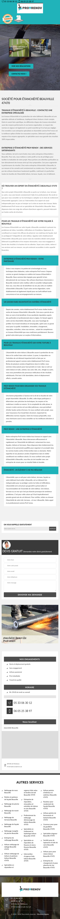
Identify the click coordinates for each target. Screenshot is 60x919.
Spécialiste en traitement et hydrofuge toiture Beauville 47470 (30, 832)
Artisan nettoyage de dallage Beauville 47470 (11, 846)
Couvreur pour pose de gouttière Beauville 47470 (50, 826)
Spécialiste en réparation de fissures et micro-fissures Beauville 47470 (30, 845)
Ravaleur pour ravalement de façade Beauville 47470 (49, 805)
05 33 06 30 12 (9, 1)
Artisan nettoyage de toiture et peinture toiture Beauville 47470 (11, 857)
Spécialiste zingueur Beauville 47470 (50, 834)
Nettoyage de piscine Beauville (11, 805)
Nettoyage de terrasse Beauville (10, 818)
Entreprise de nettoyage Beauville (11, 839)
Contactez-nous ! (19, 74)
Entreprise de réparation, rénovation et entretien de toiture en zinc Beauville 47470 (31, 805)
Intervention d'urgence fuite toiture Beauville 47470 (29, 857)
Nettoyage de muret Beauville (11, 812)
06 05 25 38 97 (26, 1)
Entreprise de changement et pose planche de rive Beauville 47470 (50, 864)
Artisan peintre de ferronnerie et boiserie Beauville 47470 (49, 816)
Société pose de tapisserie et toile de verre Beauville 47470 (50, 843)
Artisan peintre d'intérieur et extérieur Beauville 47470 (50, 793)
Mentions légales (43, 914)
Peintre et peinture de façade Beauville (11, 798)
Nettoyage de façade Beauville (11, 825)
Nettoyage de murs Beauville (11, 791)
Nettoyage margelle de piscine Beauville (11, 832)
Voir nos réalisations (21, 66)
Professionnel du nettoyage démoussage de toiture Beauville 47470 (30, 820)
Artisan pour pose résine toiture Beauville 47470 (49, 854)
